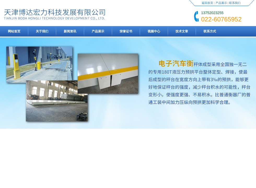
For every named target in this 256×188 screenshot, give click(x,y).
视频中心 (154, 31)
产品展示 (221, 2)
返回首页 (207, 2)
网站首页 (14, 31)
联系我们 (235, 2)
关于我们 (42, 31)
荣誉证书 (126, 31)
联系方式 (209, 31)
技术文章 (182, 31)
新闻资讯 (70, 31)
